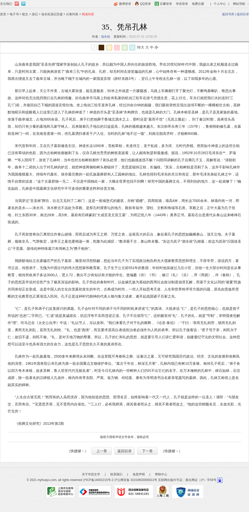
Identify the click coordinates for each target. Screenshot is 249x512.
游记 (35, 14)
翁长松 (105, 36)
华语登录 (182, 4)
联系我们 (116, 474)
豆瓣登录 (166, 4)
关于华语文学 (91, 474)
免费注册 (198, 4)
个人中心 (220, 4)
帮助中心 (161, 474)
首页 (3, 14)
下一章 (147, 451)
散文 (25, 14)
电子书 (14, 14)
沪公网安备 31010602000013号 (135, 480)
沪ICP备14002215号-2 (98, 480)
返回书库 (228, 14)
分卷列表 (72, 14)
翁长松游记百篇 (52, 14)
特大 (140, 47)
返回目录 (243, 14)
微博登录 (125, 4)
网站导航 (239, 4)
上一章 (101, 451)
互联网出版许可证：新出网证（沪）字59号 (187, 480)
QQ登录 (145, 4)
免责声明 (139, 474)
